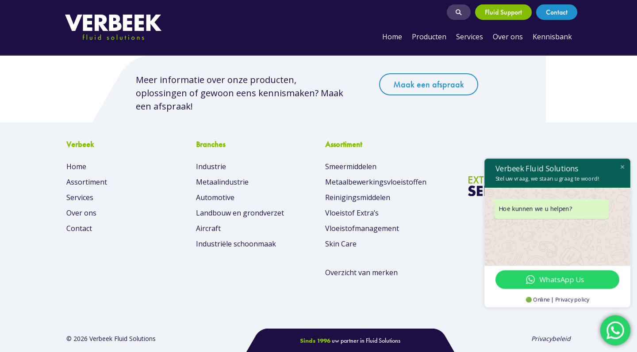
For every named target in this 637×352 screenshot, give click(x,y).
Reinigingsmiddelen (357, 197)
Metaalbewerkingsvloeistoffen (375, 182)
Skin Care (341, 244)
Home (392, 37)
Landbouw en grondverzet (240, 213)
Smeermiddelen (350, 166)
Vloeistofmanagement (362, 228)
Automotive (215, 197)
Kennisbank (552, 37)
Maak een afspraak (428, 84)
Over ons (508, 37)
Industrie (211, 166)
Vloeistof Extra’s (352, 213)
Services (469, 37)
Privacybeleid (551, 338)
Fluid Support (503, 12)
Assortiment (86, 182)
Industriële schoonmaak (236, 244)
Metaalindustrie (222, 182)
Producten (429, 37)
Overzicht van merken (361, 272)
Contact (557, 12)
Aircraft (208, 228)
